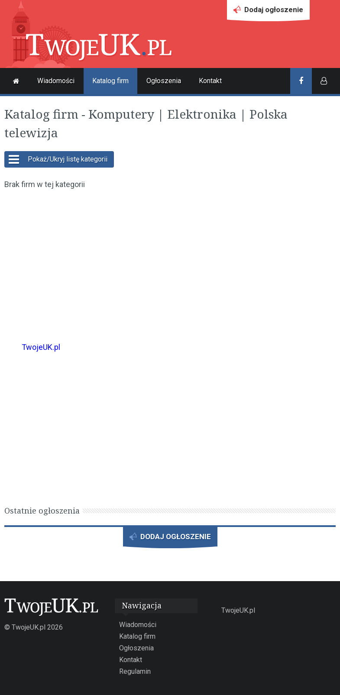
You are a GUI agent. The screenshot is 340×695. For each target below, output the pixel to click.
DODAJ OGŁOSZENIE (170, 539)
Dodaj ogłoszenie (268, 11)
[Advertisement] (170, 259)
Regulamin (135, 671)
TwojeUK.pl (41, 347)
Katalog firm (110, 81)
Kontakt (210, 81)
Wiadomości (55, 81)
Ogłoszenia (163, 81)
